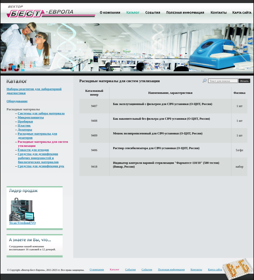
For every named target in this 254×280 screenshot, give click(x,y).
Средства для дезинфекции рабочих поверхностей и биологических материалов (38, 158)
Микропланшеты (31, 117)
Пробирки (25, 121)
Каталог (114, 269)
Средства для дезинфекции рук (41, 166)
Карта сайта (215, 269)
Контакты (196, 269)
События (130, 269)
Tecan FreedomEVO (22, 223)
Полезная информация (171, 269)
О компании (97, 269)
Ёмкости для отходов (33, 150)
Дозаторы (25, 129)
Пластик (24, 125)
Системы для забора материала (41, 113)
